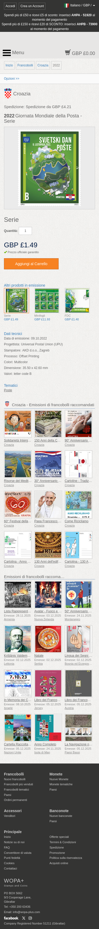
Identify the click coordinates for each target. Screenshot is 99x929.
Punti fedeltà (12, 857)
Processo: (11, 356)
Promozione (57, 852)
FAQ (7, 847)
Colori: (8, 362)
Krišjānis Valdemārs (18, 655)
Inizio (9, 65)
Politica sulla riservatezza (66, 857)
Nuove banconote (61, 815)
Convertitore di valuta (17, 852)
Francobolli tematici (16, 789)
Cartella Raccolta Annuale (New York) (30, 744)
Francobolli (25, 65)
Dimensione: (13, 368)
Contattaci (10, 868)
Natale (39, 655)
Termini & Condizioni (63, 842)
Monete (56, 774)
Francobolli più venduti (18, 784)
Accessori (13, 811)
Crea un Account (32, 6)
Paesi (7, 794)
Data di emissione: (17, 338)
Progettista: (12, 344)
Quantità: (11, 231)
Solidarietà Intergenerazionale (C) (27, 440)
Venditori (9, 815)
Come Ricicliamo (76, 521)
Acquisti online (59, 863)
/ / (79, 5)
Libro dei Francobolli (48, 700)
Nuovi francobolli (14, 779)
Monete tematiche (61, 784)
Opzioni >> (11, 78)
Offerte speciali (59, 836)
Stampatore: (12, 350)
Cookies (9, 863)
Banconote (59, 811)
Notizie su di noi (14, 842)
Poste (8, 390)
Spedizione (57, 847)
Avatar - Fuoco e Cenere (51, 611)
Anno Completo (45, 744)
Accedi (10, 6)
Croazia (42, 65)
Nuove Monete (59, 779)
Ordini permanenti (15, 799)
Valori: (8, 374)
